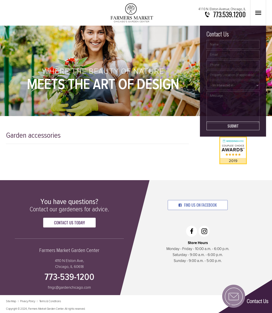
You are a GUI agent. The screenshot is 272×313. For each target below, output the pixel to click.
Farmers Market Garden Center (132, 12)
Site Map (11, 301)
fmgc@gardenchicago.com (69, 288)
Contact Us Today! (69, 222)
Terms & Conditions (50, 301)
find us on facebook (198, 205)
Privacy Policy (27, 301)
